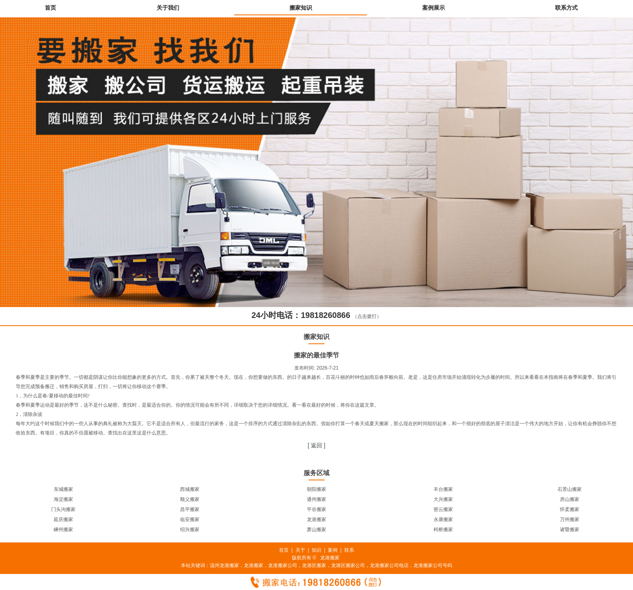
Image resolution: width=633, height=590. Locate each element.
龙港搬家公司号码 (432, 565)
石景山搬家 (570, 489)
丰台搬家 (443, 489)
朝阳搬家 (316, 489)
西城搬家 (189, 489)
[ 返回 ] (316, 445)
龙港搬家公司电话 (389, 565)
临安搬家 (189, 519)
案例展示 (433, 7)
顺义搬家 (189, 499)
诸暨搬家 (569, 529)
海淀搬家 (63, 499)
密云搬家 (443, 509)
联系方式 (566, 7)
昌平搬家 (189, 509)
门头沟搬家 (63, 509)
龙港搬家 (316, 519)
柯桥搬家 (443, 529)
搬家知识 (300, 7)
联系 (349, 550)
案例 (332, 550)
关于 (300, 550)
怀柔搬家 (569, 509)
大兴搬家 (443, 499)
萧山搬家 (316, 529)
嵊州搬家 (63, 529)
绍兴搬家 (189, 529)
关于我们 (168, 7)
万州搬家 (569, 519)
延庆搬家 (63, 519)
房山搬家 (569, 499)
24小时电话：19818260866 (301, 315)
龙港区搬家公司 (348, 565)
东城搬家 (63, 489)
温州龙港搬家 (224, 565)
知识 (316, 550)
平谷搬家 (316, 509)
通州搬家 (316, 499)
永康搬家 (443, 519)
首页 (50, 7)
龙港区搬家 (314, 565)
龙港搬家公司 (282, 565)
